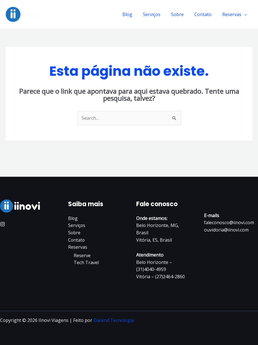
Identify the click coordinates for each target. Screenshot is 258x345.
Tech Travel (86, 262)
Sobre (181, 14)
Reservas (232, 14)
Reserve (82, 255)
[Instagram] (2, 224)
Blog (135, 14)
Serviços (157, 14)
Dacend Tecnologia (113, 320)
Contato (205, 14)
